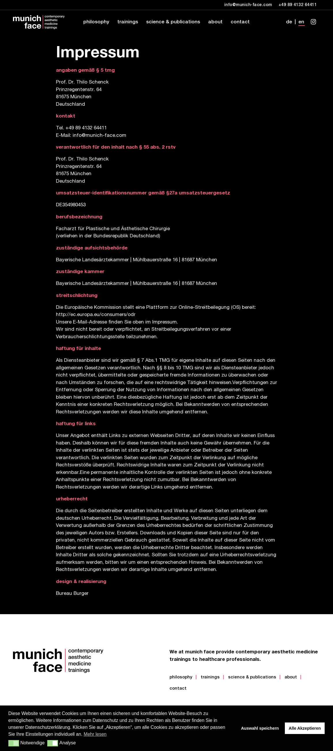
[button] (13, 743)
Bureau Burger (72, 593)
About (291, 677)
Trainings (210, 677)
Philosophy (181, 677)
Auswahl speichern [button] (260, 728)
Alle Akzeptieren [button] (305, 728)
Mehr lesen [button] (95, 734)
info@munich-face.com (99, 135)
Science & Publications (252, 677)
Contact (178, 688)
